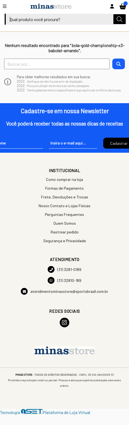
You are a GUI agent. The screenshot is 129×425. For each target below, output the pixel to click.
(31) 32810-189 (64, 280)
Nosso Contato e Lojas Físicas (64, 205)
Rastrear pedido (65, 232)
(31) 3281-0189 (64, 269)
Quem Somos (64, 223)
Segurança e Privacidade (64, 240)
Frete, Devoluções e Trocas (64, 197)
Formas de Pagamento (64, 188)
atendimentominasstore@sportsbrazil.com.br (64, 291)
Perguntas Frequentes (64, 214)
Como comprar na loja (64, 179)
